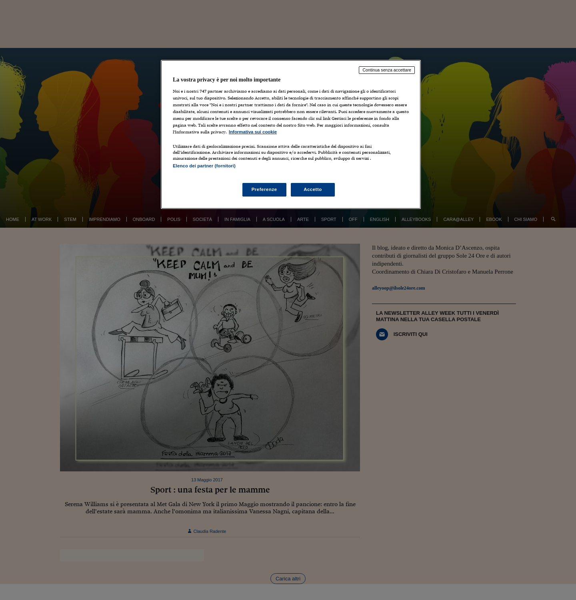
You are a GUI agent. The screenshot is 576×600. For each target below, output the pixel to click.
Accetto (313, 189)
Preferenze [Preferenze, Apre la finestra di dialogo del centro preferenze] (264, 189)
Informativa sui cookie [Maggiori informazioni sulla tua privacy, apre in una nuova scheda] (253, 131)
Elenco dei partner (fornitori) (204, 165)
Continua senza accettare (386, 70)
